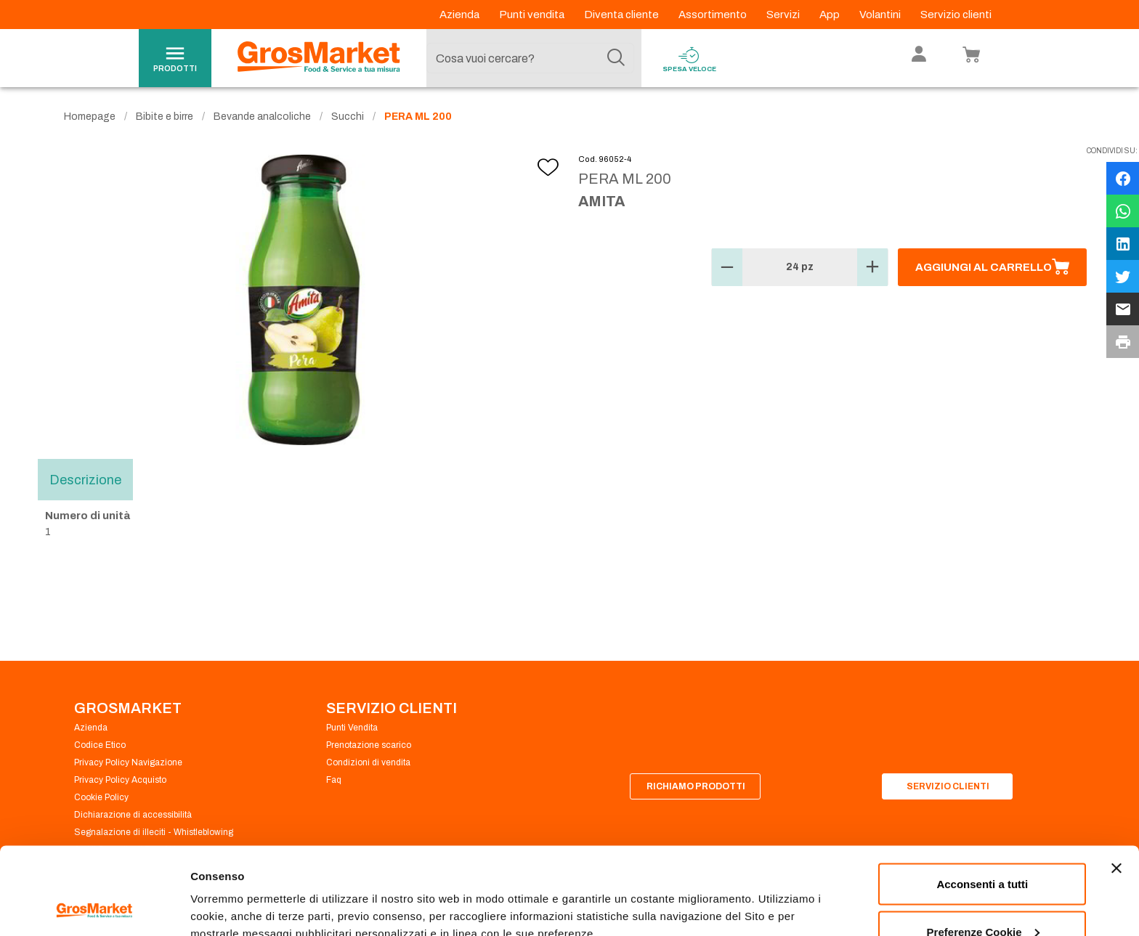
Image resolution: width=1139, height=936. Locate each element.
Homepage (89, 116)
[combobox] (530, 58)
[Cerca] (616, 58)
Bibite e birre (164, 116)
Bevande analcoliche (262, 116)
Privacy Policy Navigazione (128, 762)
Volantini (881, 14)
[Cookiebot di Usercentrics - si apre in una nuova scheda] (94, 908)
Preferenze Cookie (238, 891)
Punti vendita (533, 14)
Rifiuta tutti (982, 897)
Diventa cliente (622, 14)
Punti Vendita (352, 728)
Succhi (347, 116)
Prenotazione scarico (368, 745)
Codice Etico (100, 745)
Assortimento (713, 14)
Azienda (460, 14)
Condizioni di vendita (368, 762)
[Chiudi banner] (1116, 786)
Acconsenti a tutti (982, 802)
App (830, 14)
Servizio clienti (956, 14)
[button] (727, 267)
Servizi (784, 14)
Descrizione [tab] (85, 479)
